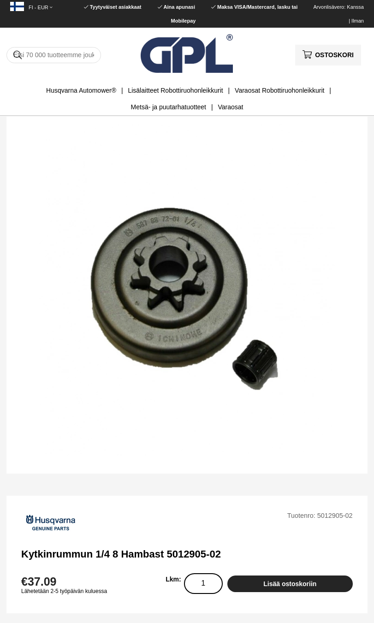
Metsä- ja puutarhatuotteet (168, 107)
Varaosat (230, 107)
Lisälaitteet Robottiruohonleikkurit (175, 90)
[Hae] (53, 55)
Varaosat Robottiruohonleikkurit (279, 90)
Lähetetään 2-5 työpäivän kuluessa (64, 591)
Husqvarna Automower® (81, 90)
